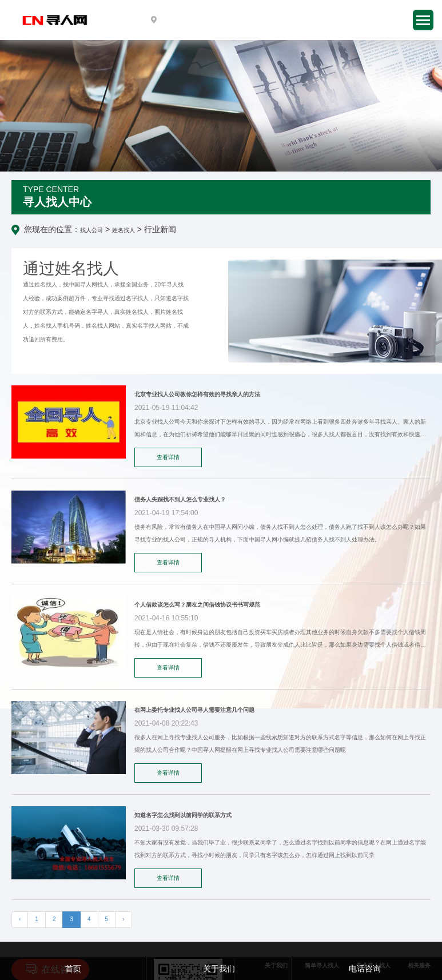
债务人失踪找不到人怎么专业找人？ (180, 499)
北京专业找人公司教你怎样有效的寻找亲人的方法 (197, 394)
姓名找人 (123, 230)
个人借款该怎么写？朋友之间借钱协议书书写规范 (197, 604)
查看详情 (168, 457)
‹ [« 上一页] (20, 919)
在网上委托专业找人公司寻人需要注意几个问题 (194, 710)
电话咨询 (365, 968)
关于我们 (219, 968)
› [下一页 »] (123, 919)
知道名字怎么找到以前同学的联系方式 (183, 815)
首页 (73, 968)
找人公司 (91, 230)
